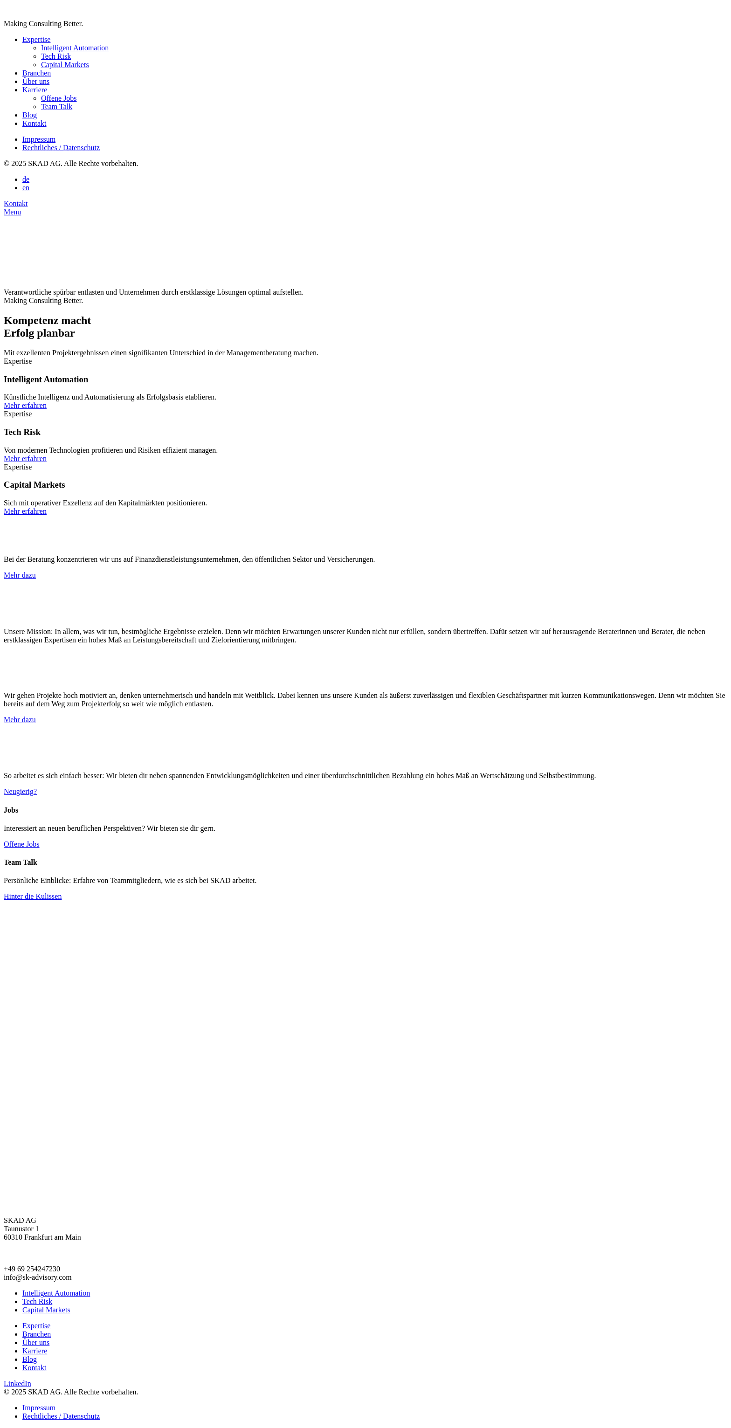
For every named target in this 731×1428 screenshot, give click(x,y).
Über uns (35, 81)
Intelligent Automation (75, 48)
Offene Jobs (59, 98)
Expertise (36, 39)
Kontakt (34, 123)
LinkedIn (17, 1383)
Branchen (36, 73)
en (25, 188)
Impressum (38, 139)
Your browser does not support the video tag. (74, 251)
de (25, 179)
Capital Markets (65, 65)
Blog (29, 115)
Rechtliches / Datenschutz (61, 148)
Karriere (34, 90)
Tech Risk (56, 56)
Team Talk (56, 106)
